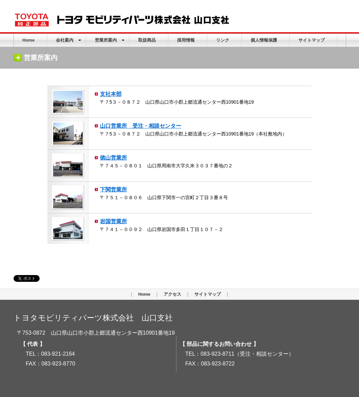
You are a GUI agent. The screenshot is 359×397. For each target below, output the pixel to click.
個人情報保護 (264, 40)
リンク (222, 40)
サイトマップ (311, 40)
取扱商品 (147, 40)
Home (28, 40)
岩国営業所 (113, 221)
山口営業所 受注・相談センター (140, 126)
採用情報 (186, 40)
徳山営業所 (113, 157)
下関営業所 (113, 189)
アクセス (172, 294)
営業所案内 (110, 40)
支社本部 (111, 94)
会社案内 (68, 40)
